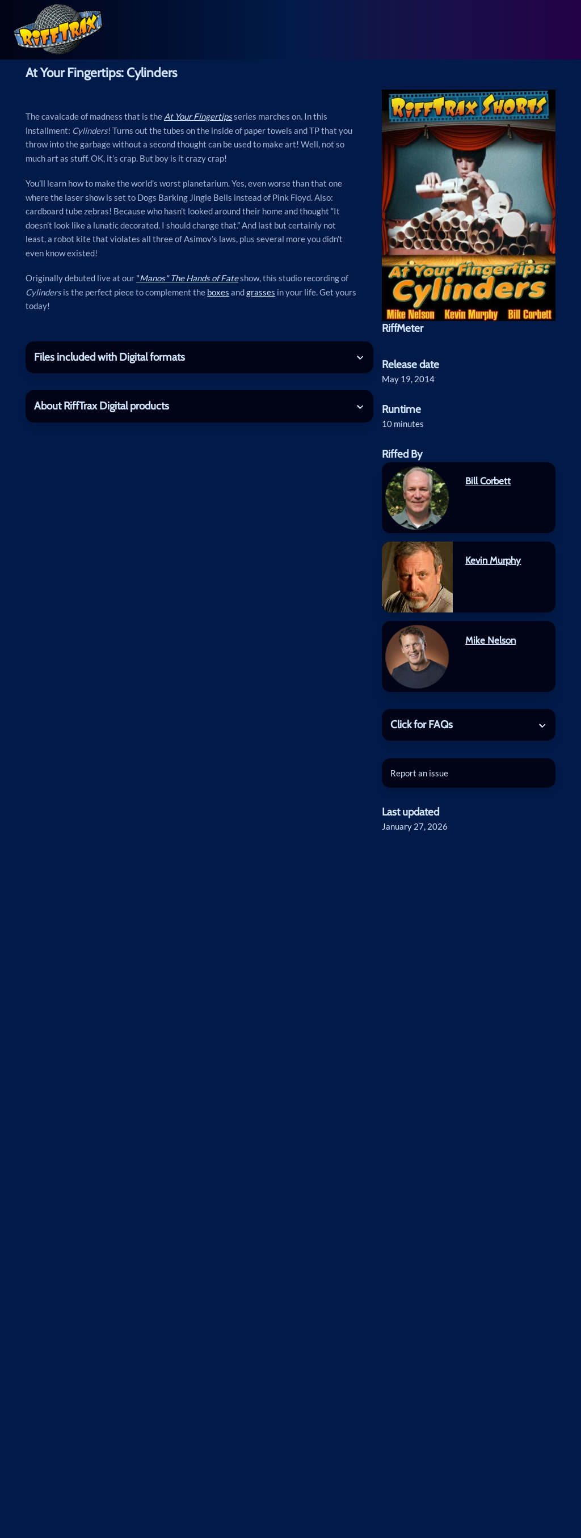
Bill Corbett (488, 481)
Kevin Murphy (493, 560)
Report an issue (419, 773)
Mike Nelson (490, 640)
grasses (260, 292)
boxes (218, 292)
